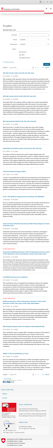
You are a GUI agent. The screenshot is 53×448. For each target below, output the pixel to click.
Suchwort (14, 30)
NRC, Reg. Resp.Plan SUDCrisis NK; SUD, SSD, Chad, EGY (19, 117)
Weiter (47, 63)
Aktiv (23, 50)
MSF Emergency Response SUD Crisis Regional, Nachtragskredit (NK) (23, 322)
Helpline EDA (23, 418)
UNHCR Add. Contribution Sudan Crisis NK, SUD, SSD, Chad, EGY (22, 144)
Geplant (24, 47)
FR (47, 2)
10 (43, 63)
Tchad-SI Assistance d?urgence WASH (14, 167)
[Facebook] (4, 377)
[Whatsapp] (11, 377)
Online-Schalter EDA (7, 385)
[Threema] (10, 377)
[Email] (13, 377)
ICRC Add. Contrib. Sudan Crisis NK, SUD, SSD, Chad (18, 69)
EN (51, 2)
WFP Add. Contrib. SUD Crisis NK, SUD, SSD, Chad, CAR (19, 92)
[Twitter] (6, 377)
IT (44, 2)
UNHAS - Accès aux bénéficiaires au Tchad (15, 349)
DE (40, 2)
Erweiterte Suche (9, 57)
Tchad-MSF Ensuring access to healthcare (15, 273)
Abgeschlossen (26, 53)
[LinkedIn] (8, 377)
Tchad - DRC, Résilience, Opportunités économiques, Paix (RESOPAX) (23, 192)
